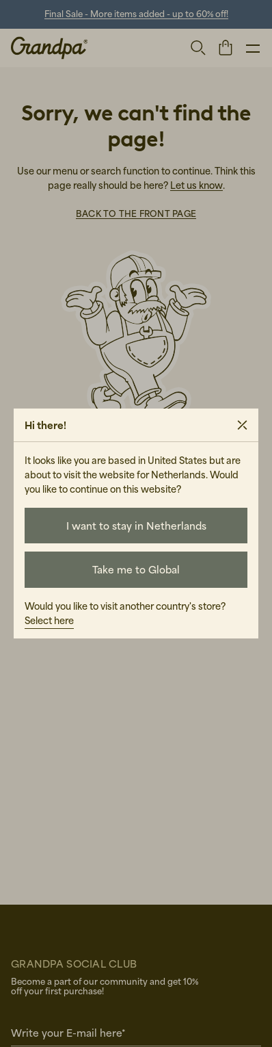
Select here (49, 620)
